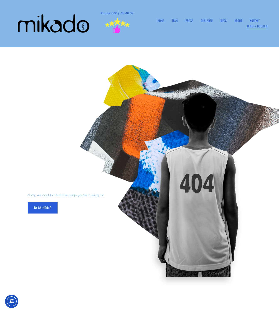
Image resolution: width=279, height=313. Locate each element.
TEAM (175, 20)
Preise (189, 20)
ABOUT (238, 20)
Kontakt (255, 20)
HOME (160, 20)
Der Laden (207, 20)
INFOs (223, 20)
